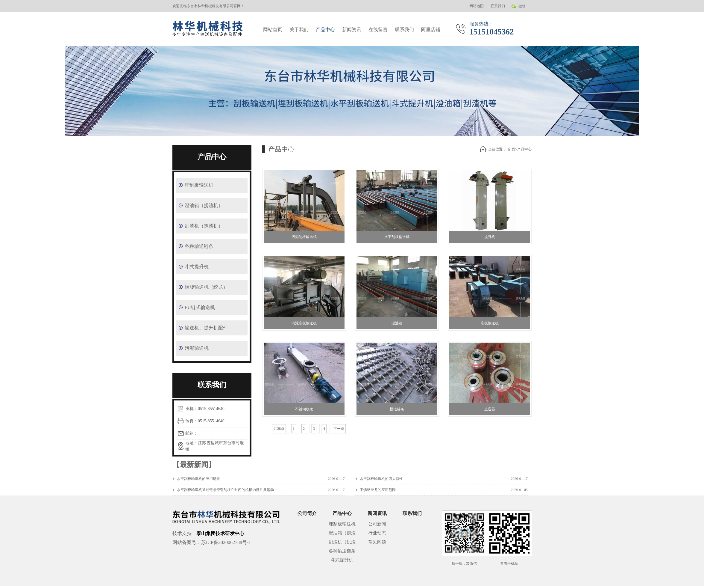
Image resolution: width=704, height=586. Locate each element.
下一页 (338, 429)
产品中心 (325, 29)
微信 (522, 8)
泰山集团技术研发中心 (220, 533)
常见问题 (377, 542)
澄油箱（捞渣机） (204, 205)
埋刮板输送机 (199, 185)
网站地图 (476, 6)
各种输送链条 (199, 246)
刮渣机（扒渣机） (204, 225)
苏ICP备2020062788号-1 (226, 542)
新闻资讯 (351, 29)
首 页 (511, 149)
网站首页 (272, 29)
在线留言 (378, 29)
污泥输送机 (197, 348)
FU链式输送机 (200, 307)
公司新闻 (377, 524)
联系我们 (498, 6)
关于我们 (299, 29)
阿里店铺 (430, 29)
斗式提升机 (197, 266)
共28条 (279, 429)
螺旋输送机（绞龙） (206, 287)
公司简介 (307, 513)
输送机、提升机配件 (206, 327)
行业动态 (377, 533)
